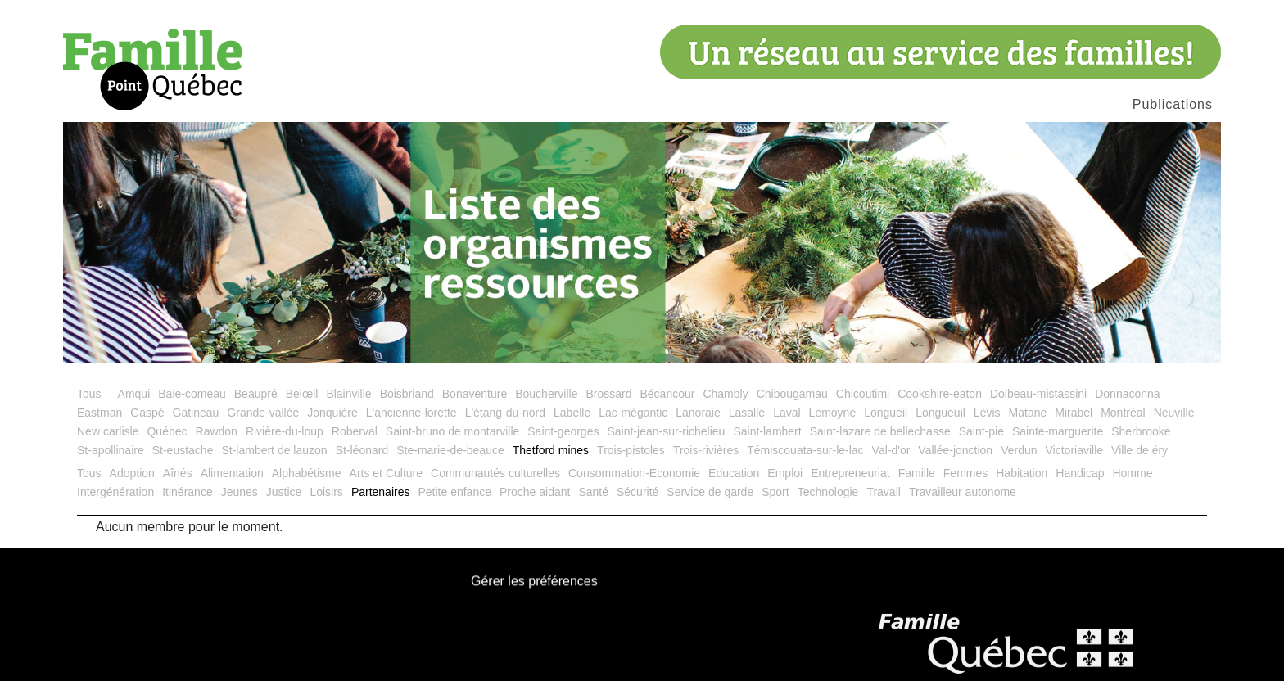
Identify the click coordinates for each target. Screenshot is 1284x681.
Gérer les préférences (534, 582)
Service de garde (710, 491)
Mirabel (1073, 412)
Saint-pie (981, 431)
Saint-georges (563, 431)
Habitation (1021, 473)
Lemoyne (833, 412)
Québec (167, 431)
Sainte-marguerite (1057, 431)
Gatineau (196, 412)
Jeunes (239, 491)
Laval (786, 412)
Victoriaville (1075, 450)
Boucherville (546, 393)
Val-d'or (891, 450)
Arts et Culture (386, 473)
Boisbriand (407, 393)
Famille (916, 473)
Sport (775, 491)
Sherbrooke (1140, 431)
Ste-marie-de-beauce (450, 450)
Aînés (177, 473)
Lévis (987, 412)
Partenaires (380, 491)
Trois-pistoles (631, 450)
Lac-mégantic (633, 412)
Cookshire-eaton (939, 393)
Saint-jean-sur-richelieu (666, 431)
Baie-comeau (192, 393)
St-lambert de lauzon (274, 450)
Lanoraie (698, 412)
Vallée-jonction (955, 450)
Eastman (99, 412)
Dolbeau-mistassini (1038, 393)
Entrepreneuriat (850, 473)
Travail (883, 491)
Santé (593, 491)
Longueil (885, 412)
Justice (284, 491)
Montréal (1123, 412)
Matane (1028, 412)
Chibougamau (792, 393)
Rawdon (216, 431)
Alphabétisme (306, 473)
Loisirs (326, 491)
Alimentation (232, 473)
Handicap (1080, 473)
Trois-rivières (706, 450)
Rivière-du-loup (284, 431)
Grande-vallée (263, 412)
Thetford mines (551, 450)
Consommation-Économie (634, 473)
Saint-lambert (767, 431)
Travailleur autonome (962, 491)
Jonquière (332, 412)
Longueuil (940, 412)
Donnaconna (1127, 393)
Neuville (1174, 412)
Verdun (1019, 450)
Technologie (828, 491)
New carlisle (107, 431)
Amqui (134, 393)
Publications (1173, 104)
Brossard (608, 393)
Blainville (348, 393)
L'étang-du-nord (505, 412)
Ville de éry (1139, 450)
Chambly (725, 393)
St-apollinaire (110, 450)
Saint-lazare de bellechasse (880, 431)
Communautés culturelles (495, 473)
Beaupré (256, 393)
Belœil (302, 393)
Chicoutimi (862, 393)
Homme (1132, 473)
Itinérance (187, 491)
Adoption (132, 473)
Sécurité (637, 491)
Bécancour (667, 393)
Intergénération (115, 491)
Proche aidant (535, 491)
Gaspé (147, 412)
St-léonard (362, 450)
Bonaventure (474, 393)
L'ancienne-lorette (411, 412)
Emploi (784, 473)
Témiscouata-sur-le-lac (805, 450)
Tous (89, 393)
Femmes (965, 473)
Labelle (572, 412)
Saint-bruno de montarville (452, 431)
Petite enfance (454, 491)
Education (733, 473)
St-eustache (183, 450)
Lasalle (747, 412)
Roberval (355, 431)
